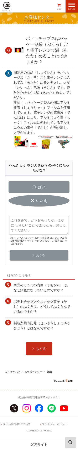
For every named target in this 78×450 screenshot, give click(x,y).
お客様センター (33, 371)
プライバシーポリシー (54, 424)
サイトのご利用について (16, 424)
